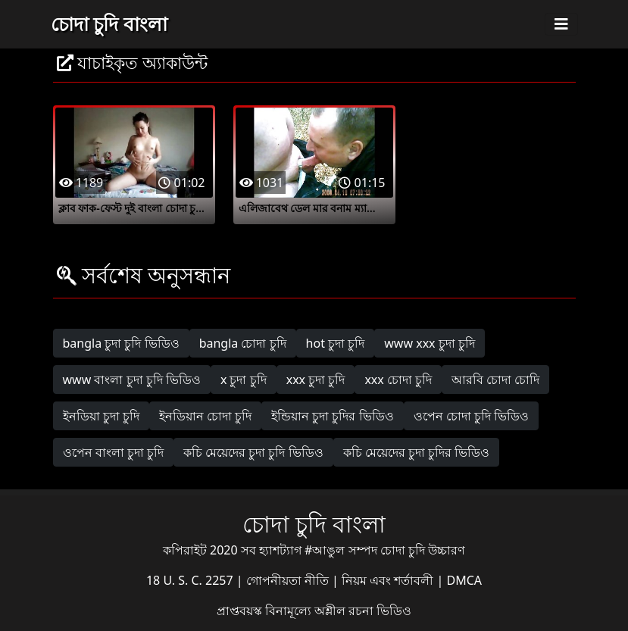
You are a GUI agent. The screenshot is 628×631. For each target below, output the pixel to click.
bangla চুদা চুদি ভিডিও (121, 343)
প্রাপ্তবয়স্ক (241, 610)
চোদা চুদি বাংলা (109, 23)
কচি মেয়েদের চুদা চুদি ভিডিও (253, 452)
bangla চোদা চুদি (242, 343)
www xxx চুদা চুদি (429, 343)
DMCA (465, 580)
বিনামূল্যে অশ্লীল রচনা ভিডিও (338, 610)
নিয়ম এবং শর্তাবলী (389, 580)
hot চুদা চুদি (335, 343)
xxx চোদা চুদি (398, 379)
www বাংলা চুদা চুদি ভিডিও (132, 379)
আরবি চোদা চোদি (495, 379)
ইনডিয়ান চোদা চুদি (205, 416)
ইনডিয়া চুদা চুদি (101, 416)
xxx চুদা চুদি (315, 379)
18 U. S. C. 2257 (191, 580)
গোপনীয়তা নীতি (289, 580)
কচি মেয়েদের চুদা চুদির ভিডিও (416, 452)
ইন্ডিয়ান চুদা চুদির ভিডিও (332, 416)
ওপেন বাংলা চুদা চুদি (113, 452)
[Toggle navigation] (561, 24)
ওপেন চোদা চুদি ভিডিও (471, 416)
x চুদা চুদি (243, 379)
